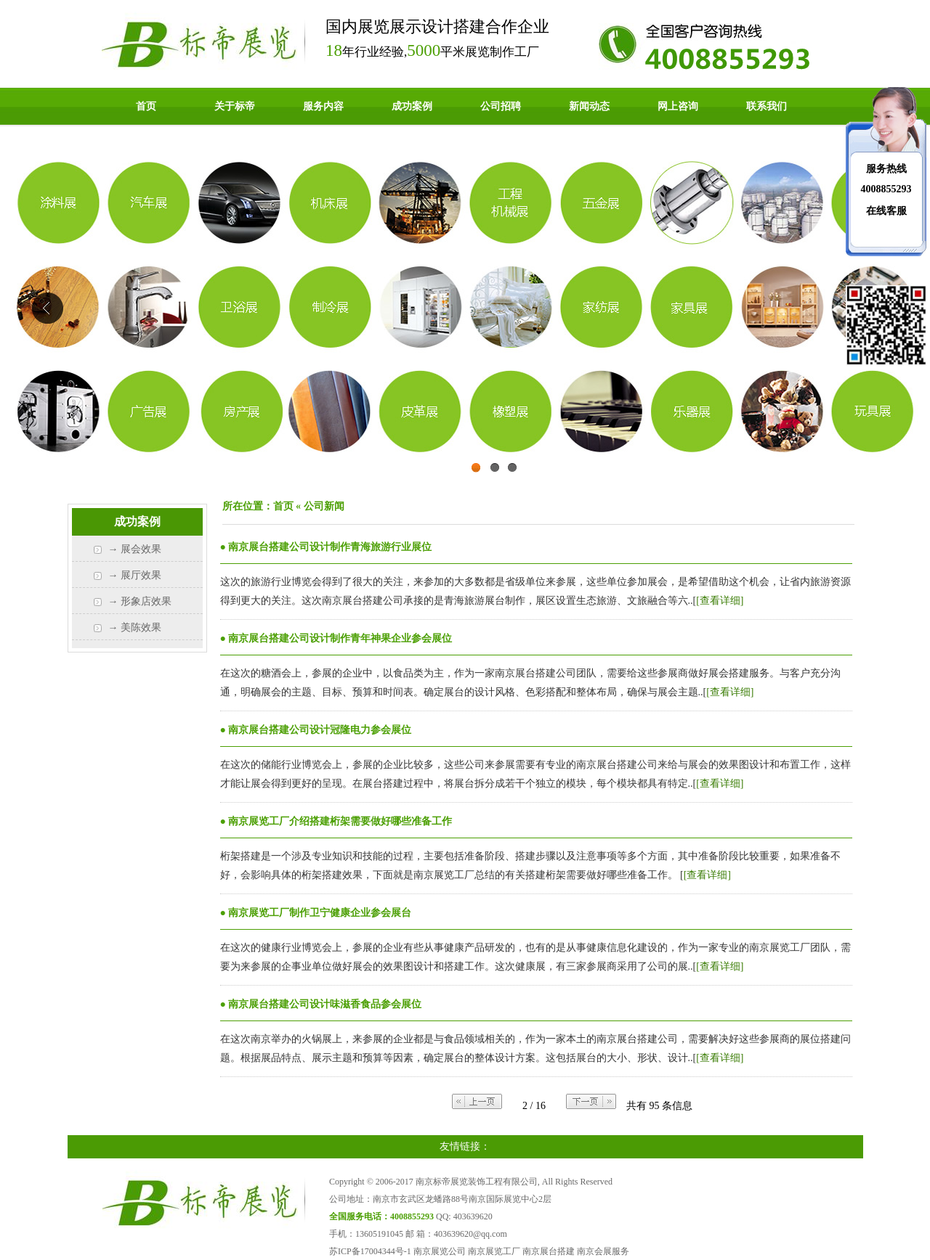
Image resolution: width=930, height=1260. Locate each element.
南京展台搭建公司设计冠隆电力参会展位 (319, 729)
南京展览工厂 (494, 1251)
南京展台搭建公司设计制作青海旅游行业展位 (330, 546)
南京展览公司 (439, 1251)
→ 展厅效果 (135, 575)
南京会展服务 (603, 1251)
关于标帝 (234, 106)
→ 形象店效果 (140, 601)
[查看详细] (719, 600)
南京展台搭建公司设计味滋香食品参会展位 (324, 1004)
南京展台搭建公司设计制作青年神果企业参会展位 (340, 638)
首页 (146, 106)
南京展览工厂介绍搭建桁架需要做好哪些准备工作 (340, 821)
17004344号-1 (385, 1251)
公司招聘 (500, 106)
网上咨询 (678, 106)
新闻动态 (589, 106)
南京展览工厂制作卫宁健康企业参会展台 (319, 912)
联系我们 (766, 106)
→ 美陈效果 (135, 627)
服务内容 (323, 106)
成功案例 (412, 106)
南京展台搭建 (548, 1251)
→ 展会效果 (135, 549)
